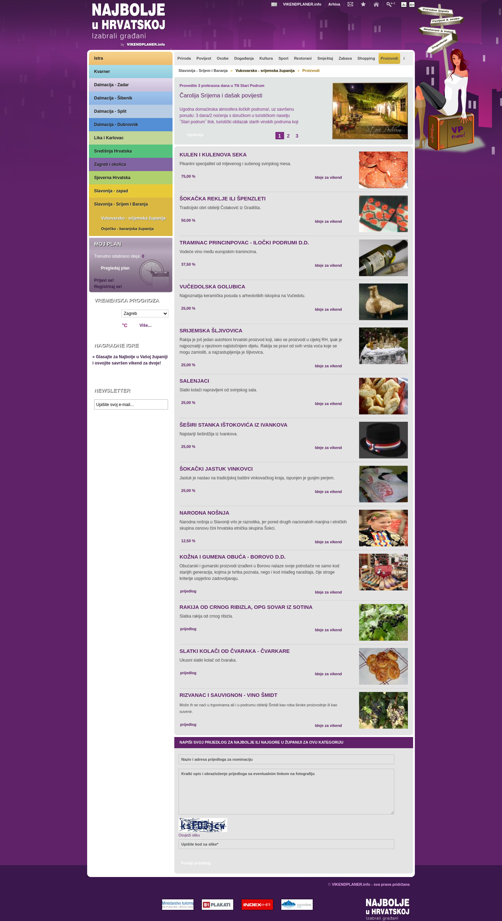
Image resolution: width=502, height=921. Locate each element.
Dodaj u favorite (365, 4)
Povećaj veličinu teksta (412, 4)
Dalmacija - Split (110, 111)
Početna (378, 4)
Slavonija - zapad (111, 191)
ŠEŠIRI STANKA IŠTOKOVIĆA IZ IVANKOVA (233, 425)
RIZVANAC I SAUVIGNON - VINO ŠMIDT (228, 695)
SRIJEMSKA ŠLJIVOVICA (211, 330)
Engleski (275, 4)
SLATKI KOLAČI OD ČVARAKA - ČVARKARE (235, 651)
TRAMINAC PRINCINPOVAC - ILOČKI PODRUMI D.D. (244, 242)
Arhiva (334, 4)
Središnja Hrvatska (113, 151)
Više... (145, 325)
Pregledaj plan (115, 268)
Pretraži (392, 4)
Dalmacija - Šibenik (113, 98)
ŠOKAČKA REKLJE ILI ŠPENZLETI (223, 198)
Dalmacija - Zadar (111, 84)
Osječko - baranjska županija (127, 229)
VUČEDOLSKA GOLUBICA (212, 286)
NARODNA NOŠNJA (204, 513)
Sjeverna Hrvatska (112, 177)
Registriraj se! (108, 286)
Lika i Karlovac (109, 137)
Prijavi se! (104, 280)
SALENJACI (194, 381)
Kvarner (102, 71)
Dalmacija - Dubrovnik (116, 124)
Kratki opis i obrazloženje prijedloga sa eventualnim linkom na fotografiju (286, 792)
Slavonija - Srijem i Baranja (121, 204)
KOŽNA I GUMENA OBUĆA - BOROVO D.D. (233, 557)
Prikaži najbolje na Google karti (131, 454)
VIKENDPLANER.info (302, 4)
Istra (98, 58)
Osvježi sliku (189, 835)
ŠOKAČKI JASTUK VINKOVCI (216, 469)
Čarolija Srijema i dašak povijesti (221, 95)
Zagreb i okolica (110, 164)
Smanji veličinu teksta (404, 4)
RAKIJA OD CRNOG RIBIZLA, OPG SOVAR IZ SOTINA (246, 607)
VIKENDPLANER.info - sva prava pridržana (371, 884)
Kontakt (352, 4)
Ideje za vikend (328, 177)
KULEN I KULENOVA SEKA (213, 154)
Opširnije (195, 135)
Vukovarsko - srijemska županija (133, 218)
